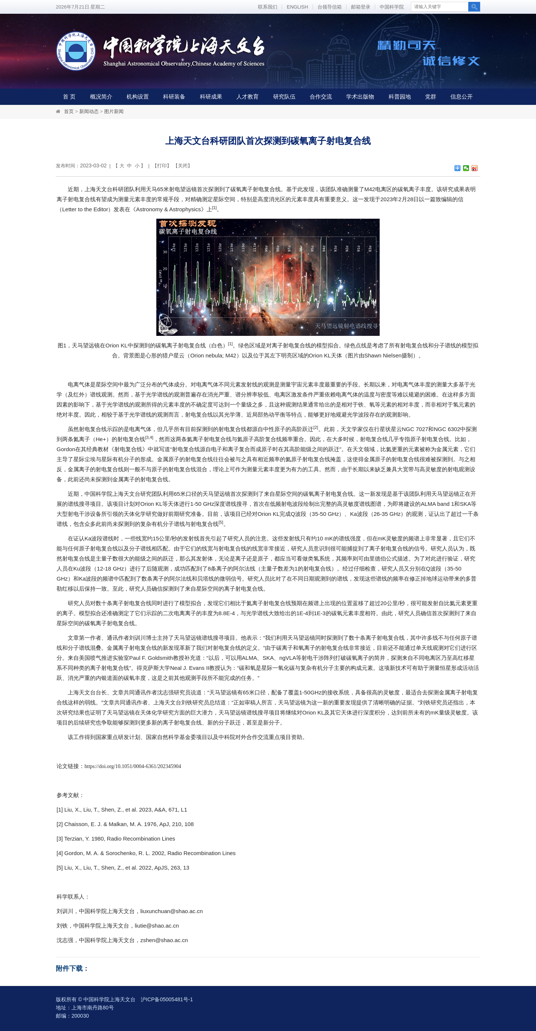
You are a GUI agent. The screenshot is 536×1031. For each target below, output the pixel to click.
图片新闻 (114, 111)
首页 (69, 111)
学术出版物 (360, 96)
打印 (162, 165)
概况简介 (101, 96)
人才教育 (247, 96)
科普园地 (400, 96)
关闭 (183, 165)
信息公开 (461, 96)
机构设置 (138, 96)
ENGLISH (297, 6)
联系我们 (267, 6)
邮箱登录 (360, 6)
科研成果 (211, 96)
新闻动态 (89, 111)
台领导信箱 (330, 6)
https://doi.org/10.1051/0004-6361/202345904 (132, 766)
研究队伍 (284, 96)
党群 (430, 96)
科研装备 (174, 96)
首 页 (69, 96)
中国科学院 (392, 6)
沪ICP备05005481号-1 (167, 999)
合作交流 (321, 96)
